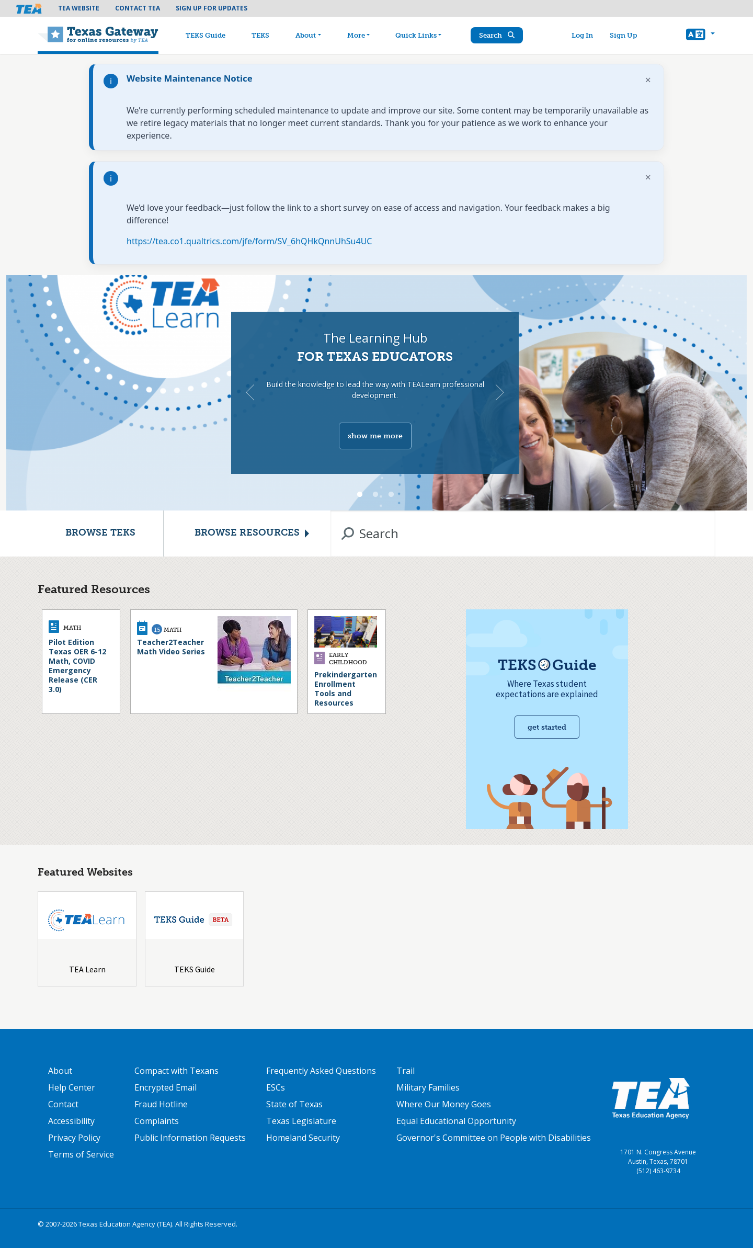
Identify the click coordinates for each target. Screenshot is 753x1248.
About (308, 35)
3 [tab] (391, 495)
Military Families (428, 1087)
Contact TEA (137, 8)
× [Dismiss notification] (648, 80)
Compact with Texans (176, 1070)
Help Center (71, 1087)
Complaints (156, 1121)
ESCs (275, 1087)
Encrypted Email (165, 1087)
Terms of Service (81, 1154)
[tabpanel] (376, 392)
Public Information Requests (190, 1137)
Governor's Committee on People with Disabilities (493, 1137)
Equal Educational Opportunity (456, 1121)
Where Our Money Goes (443, 1104)
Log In (583, 35)
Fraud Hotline (161, 1104)
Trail (405, 1070)
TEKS (263, 35)
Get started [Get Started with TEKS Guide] (547, 727)
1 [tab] (360, 495)
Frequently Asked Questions (321, 1070)
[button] (700, 36)
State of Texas (294, 1104)
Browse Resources (247, 533)
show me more (375, 436)
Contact (63, 1104)
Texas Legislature (301, 1121)
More (358, 35)
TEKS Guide (208, 35)
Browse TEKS (100, 533)
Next (500, 392)
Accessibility (71, 1121)
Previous (250, 392)
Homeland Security (303, 1137)
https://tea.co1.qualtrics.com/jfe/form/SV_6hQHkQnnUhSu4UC (249, 241)
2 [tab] (375, 495)
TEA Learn (87, 969)
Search (499, 35)
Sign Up (624, 35)
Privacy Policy (74, 1137)
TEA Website (78, 8)
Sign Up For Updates (211, 8)
